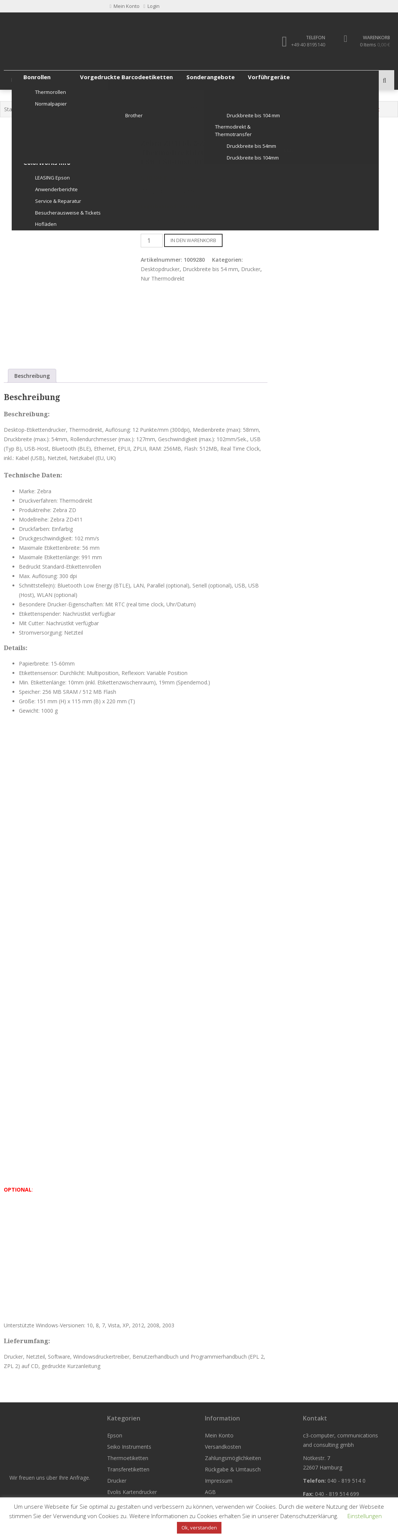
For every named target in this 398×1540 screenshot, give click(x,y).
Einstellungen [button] (364, 1516)
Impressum (218, 1480)
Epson (18, 80)
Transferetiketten (178, 80)
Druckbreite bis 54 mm (133, 109)
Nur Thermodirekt (78, 109)
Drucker (224, 80)
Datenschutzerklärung (308, 1516)
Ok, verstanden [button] (199, 1527)
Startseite (16, 109)
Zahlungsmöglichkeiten (233, 1458)
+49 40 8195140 (307, 44)
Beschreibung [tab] (32, 375)
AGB (210, 1492)
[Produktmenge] (152, 240)
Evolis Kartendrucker (273, 80)
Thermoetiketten (121, 80)
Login (151, 6)
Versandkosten (223, 1446)
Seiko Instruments (63, 80)
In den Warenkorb (193, 240)
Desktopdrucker (160, 269)
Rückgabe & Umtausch (233, 1469)
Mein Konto (219, 1435)
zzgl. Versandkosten (231, 178)
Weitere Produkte (334, 80)
